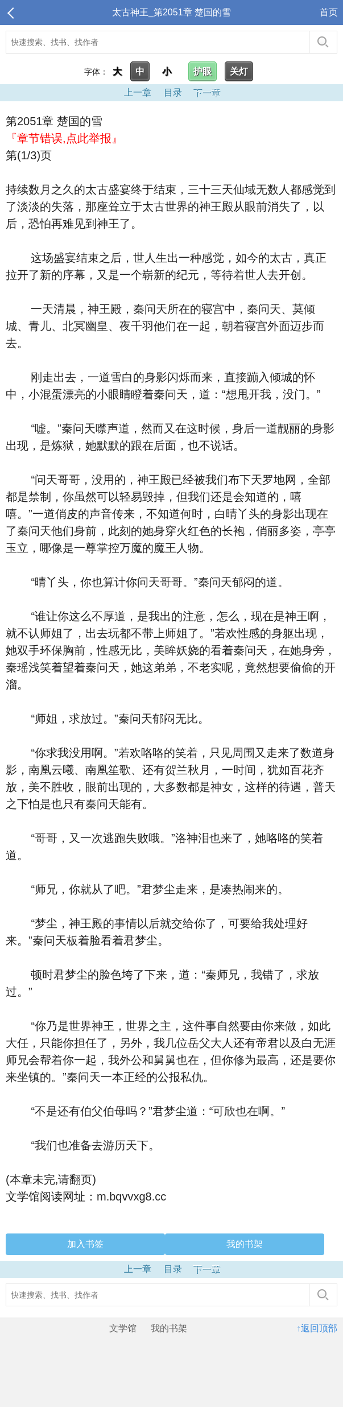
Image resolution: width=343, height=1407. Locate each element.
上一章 (137, 92)
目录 (173, 92)
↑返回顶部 (316, 1328)
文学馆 (123, 1328)
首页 (329, 12)
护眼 (202, 71)
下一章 (206, 92)
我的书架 (244, 1244)
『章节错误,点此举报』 (64, 138)
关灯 (239, 71)
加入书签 (85, 1244)
